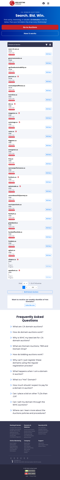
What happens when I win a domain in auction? (30, 372)
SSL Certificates (42, 427)
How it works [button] (30, 33)
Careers (26, 452)
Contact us (26, 451)
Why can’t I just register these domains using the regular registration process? (27, 363)
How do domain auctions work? (28, 332)
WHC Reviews (27, 446)
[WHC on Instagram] (21, 458)
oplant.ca (11, 250)
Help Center (41, 443)
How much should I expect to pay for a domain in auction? (30, 386)
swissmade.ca (13, 186)
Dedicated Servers (14, 432)
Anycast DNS (13, 435)
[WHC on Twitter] (14, 458)
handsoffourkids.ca (15, 232)
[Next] (36, 287)
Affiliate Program (14, 447)
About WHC (27, 444)
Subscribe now (30, 305)
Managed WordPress (15, 434)
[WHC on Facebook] (11, 458)
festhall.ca (12, 214)
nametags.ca (13, 122)
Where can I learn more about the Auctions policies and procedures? (29, 411)
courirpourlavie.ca (14, 204)
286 (33, 287)
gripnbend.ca (13, 223)
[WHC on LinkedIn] (18, 458)
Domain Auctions (28, 432)
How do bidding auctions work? (28, 354)
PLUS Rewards (13, 449)
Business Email (27, 437)
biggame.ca (12, 140)
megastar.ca (12, 113)
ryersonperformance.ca (16, 168)
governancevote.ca (15, 58)
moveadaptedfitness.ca (16, 86)
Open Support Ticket (43, 444)
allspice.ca (12, 259)
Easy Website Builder (29, 435)
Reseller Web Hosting (15, 430)
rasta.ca (11, 131)
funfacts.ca (12, 177)
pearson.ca (12, 76)
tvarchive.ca (12, 95)
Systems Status (42, 446)
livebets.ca (12, 241)
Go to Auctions (30, 27)
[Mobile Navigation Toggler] (48, 3)
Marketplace (13, 451)
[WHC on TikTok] (27, 458)
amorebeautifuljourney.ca (17, 195)
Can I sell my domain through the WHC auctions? (29, 403)
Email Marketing (13, 446)
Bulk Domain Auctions (30, 292)
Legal (27, 476)
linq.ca (10, 159)
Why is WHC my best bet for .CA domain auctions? (28, 339)
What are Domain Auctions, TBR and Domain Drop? (30, 347)
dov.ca (10, 104)
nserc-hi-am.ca (13, 49)
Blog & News (27, 443)
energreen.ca (13, 150)
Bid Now (48, 54)
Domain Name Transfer (29, 431)
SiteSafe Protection (42, 429)
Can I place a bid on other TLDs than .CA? (30, 395)
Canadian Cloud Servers (15, 429)
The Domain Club (28, 434)
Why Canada (27, 449)
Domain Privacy (42, 434)
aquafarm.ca (12, 270)
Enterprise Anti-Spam (43, 430)
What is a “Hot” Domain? (24, 379)
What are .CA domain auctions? (28, 326)
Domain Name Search (29, 429)
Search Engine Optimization (13, 443)
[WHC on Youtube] (24, 458)
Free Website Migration (15, 437)
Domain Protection (42, 432)
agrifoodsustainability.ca (17, 67)
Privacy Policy (33, 476)
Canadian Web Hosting (15, 427)
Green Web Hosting (28, 447)
